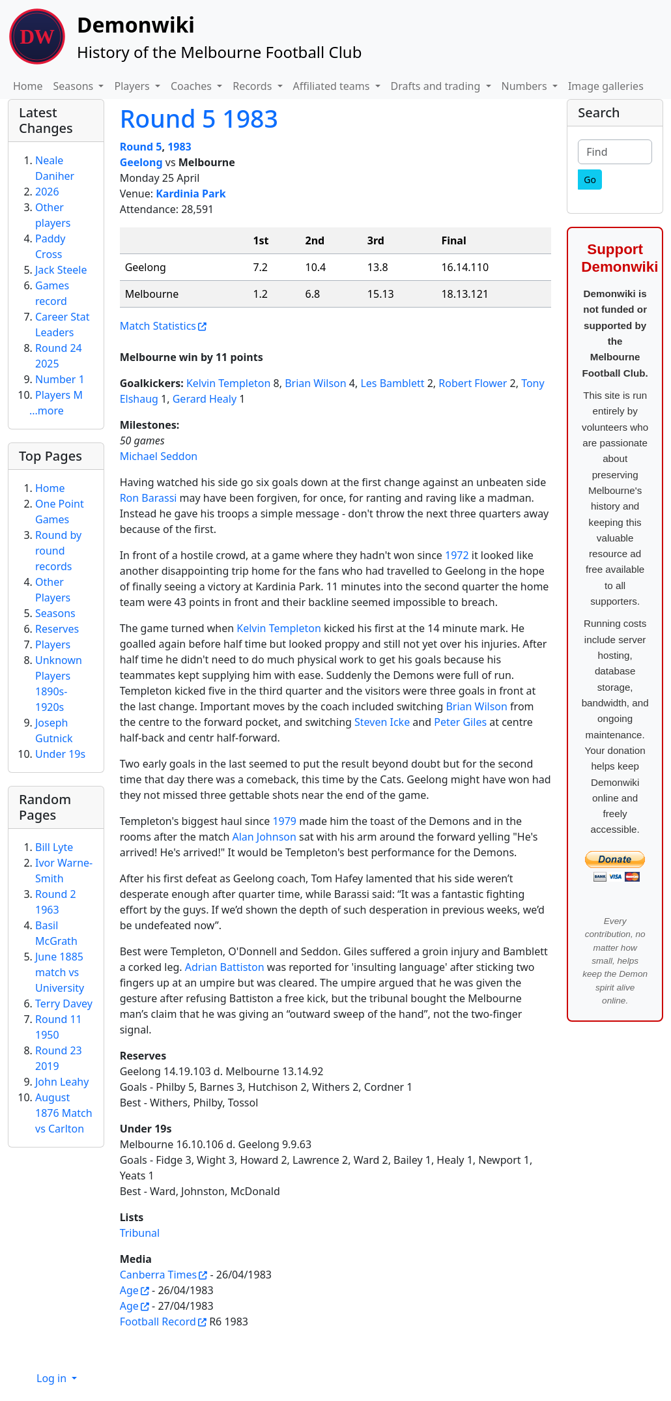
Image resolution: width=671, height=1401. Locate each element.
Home (28, 86)
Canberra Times (158, 1274)
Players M (59, 395)
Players (52, 644)
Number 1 (60, 379)
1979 (284, 821)
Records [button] (253, 86)
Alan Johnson (264, 837)
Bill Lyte (54, 847)
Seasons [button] (74, 86)
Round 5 (141, 146)
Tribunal (140, 1233)
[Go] (590, 179)
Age (129, 1290)
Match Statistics (158, 326)
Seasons (55, 613)
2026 (47, 191)
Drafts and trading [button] (437, 86)
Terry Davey (64, 1003)
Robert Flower (472, 383)
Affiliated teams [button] (333, 86)
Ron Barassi (148, 498)
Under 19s (60, 754)
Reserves (57, 629)
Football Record (158, 1321)
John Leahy (62, 1082)
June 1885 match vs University (59, 972)
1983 (179, 146)
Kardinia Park (190, 193)
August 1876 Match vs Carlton (64, 1113)
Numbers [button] (526, 86)
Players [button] (133, 86)
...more (46, 410)
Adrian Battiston (224, 967)
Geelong (141, 162)
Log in (52, 1378)
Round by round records (58, 550)
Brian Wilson (316, 383)
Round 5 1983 (199, 118)
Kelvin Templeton (228, 383)
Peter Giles (460, 722)
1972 (457, 555)
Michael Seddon (159, 456)
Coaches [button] (192, 86)
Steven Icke (382, 722)
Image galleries (606, 86)
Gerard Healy (204, 399)
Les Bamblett (392, 383)
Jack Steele (61, 270)
